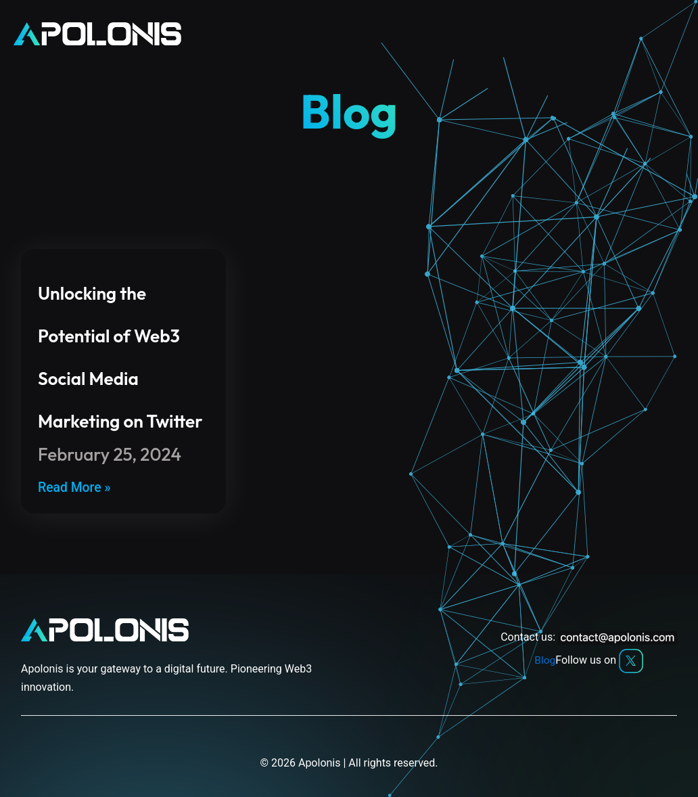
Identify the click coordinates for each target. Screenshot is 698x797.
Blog (545, 660)
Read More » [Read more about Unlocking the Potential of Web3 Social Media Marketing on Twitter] (75, 488)
